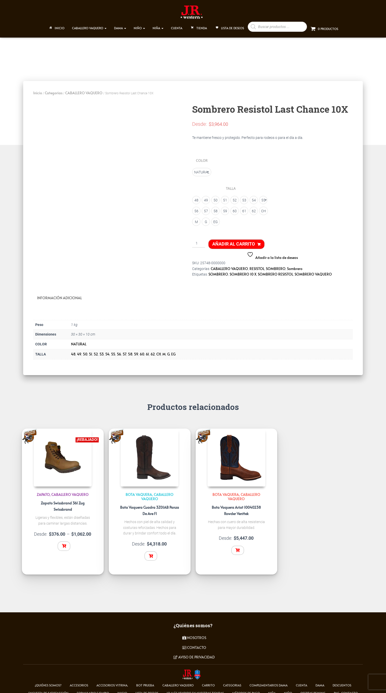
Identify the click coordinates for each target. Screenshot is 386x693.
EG (173, 350)
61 (147, 350)
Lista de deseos (229, 26)
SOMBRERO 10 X (243, 271)
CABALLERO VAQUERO (89, 26)
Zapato (43, 491)
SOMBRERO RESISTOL (275, 271)
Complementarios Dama (269, 682)
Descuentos (342, 682)
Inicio (56, 26)
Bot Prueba (145, 682)
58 (130, 350)
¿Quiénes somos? (48, 682)
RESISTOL (257, 266)
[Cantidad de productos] (198, 241)
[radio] (201, 170)
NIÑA (158, 26)
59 (136, 350)
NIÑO (139, 26)
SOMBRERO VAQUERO (313, 271)
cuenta (301, 682)
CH (158, 350)
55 (113, 350)
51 (90, 350)
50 (85, 350)
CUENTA (176, 26)
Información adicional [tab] (59, 295)
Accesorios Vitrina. (112, 682)
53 (101, 350)
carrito (208, 682)
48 (73, 350)
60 (142, 350)
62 (153, 350)
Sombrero (294, 266)
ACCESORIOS (79, 682)
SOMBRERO (276, 266)
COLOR (201, 158)
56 (119, 350)
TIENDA (198, 26)
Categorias (53, 90)
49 (79, 350)
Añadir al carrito (233, 241)
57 (124, 350)
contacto (194, 644)
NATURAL (78, 340)
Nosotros (194, 634)
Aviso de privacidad (194, 653)
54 (107, 350)
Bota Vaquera (139, 491)
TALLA (231, 186)
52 (96, 350)
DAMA (120, 26)
